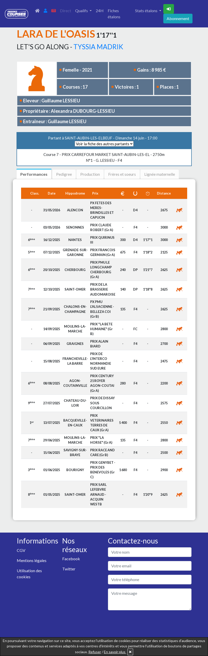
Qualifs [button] (82, 10)
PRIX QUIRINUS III (102, 239)
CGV (21, 550)
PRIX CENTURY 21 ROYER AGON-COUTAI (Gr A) (102, 383)
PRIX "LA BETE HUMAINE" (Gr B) (101, 329)
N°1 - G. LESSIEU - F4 (104, 157)
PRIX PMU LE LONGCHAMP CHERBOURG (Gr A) (101, 269)
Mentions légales (31, 560)
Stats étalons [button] (146, 10)
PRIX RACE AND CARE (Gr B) (102, 452)
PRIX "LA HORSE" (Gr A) (101, 440)
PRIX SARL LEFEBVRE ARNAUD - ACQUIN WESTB (98, 494)
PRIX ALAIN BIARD (99, 343)
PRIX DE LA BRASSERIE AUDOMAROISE (102, 289)
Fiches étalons (114, 13)
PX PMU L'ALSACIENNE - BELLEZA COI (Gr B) (102, 309)
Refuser (94, 652)
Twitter (68, 568)
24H (100, 10)
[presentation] (146, 624)
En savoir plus (115, 652)
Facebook (71, 558)
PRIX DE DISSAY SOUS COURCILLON (102, 403)
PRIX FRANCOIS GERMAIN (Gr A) (102, 252)
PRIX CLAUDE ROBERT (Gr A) (101, 227)
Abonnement (178, 18)
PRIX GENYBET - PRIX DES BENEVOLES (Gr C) (102, 469)
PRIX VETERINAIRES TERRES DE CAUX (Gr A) (102, 422)
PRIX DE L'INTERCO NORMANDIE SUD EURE (100, 361)
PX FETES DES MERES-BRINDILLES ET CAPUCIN (102, 210)
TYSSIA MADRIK (98, 47)
